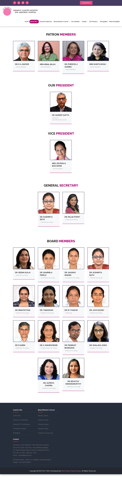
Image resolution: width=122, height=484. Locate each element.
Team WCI (17, 425)
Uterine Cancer (43, 438)
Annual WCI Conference (21, 434)
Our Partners (93, 21)
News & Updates (114, 21)
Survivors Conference (20, 430)
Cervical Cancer (43, 434)
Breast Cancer (43, 425)
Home (27, 21)
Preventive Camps (19, 438)
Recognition (104, 21)
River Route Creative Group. (71, 481)
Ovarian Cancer (43, 430)
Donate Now (86, 3)
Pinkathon (16, 443)
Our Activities (76, 21)
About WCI (34, 21)
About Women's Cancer (62, 21)
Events (85, 21)
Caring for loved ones (45, 443)
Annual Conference (46, 21)
